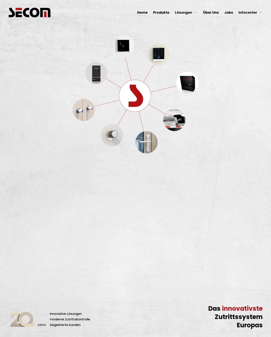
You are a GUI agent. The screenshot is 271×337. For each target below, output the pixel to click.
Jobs (228, 12)
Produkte (161, 12)
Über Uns (211, 12)
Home (142, 12)
